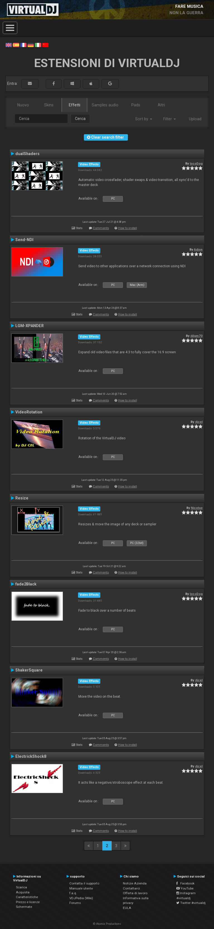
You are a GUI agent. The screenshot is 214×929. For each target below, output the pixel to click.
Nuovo (23, 105)
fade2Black (26, 584)
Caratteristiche (27, 897)
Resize (21, 498)
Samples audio (105, 105)
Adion (198, 249)
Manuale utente (81, 888)
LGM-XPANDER (29, 325)
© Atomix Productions (107, 924)
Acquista (23, 892)
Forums (75, 903)
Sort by (143, 119)
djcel (199, 422)
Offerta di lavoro (135, 893)
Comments (101, 228)
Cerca (80, 118)
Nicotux (197, 508)
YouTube (184, 888)
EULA (127, 908)
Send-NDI (24, 239)
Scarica (21, 887)
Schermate (24, 907)
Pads (135, 105)
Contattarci (131, 888)
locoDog (196, 163)
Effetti (74, 105)
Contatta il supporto (84, 883)
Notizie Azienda (135, 883)
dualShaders (27, 153)
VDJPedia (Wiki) (81, 898)
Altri (161, 105)
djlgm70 (196, 336)
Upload (195, 119)
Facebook (185, 883)
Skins (49, 105)
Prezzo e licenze (28, 902)
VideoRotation (28, 412)
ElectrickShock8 (30, 756)
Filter (169, 119)
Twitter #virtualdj (191, 903)
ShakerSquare (29, 670)
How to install (127, 228)
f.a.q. (73, 893)
